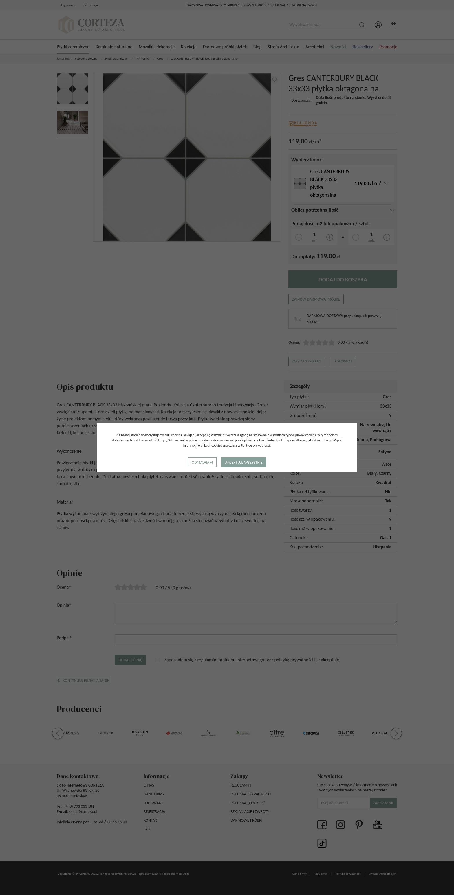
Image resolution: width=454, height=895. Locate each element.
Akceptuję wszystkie (243, 462)
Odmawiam (202, 462)
